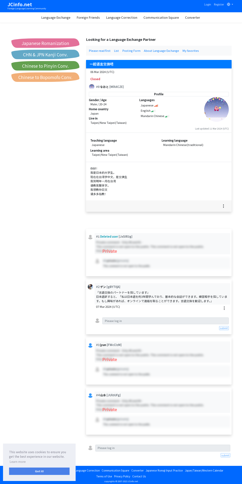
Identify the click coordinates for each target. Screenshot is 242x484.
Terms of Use (104, 476)
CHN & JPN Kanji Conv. (45, 54)
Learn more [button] (18, 461)
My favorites (190, 51)
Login (207, 4)
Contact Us (139, 476)
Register (219, 4)
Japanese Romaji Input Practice (164, 470)
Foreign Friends (88, 17)
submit (224, 328)
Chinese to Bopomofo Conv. (45, 77)
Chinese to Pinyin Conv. (45, 66)
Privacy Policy (122, 476)
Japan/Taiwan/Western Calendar (204, 470)
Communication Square (161, 17)
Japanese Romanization (45, 43)
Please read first (100, 51)
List (116, 51)
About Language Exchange (161, 51)
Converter (192, 17)
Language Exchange (56, 17)
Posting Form (131, 51)
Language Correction (121, 17)
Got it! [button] (39, 471)
